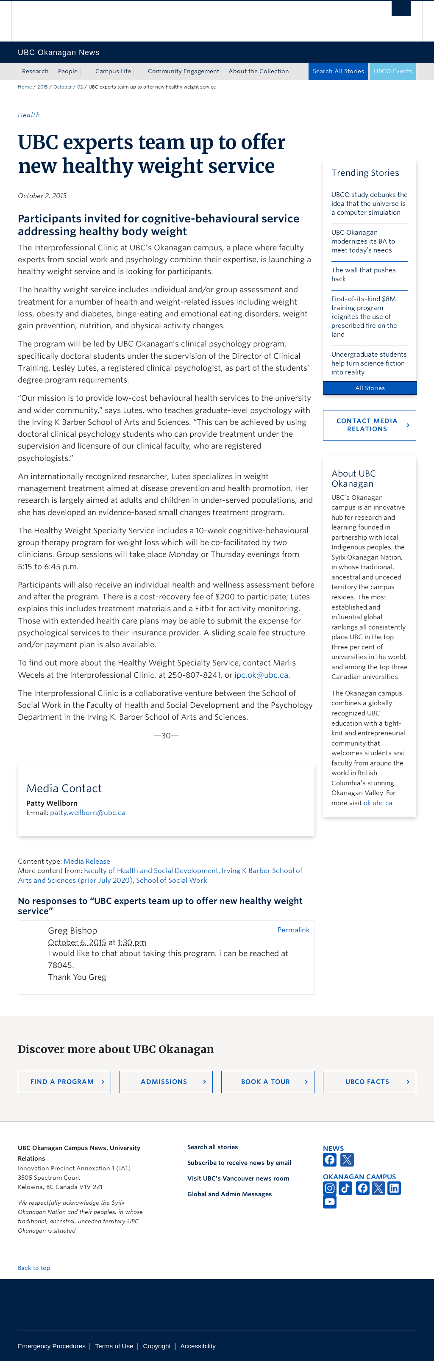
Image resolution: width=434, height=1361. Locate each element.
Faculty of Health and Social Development (151, 871)
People (68, 71)
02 (80, 87)
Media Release (87, 861)
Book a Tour (265, 1082)
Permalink (294, 930)
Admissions (164, 1082)
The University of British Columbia (38, 21)
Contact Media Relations (367, 425)
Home (25, 87)
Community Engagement (183, 71)
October (62, 87)
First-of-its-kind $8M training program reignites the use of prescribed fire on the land (364, 316)
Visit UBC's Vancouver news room (238, 1178)
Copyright (156, 1346)
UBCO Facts (367, 1082)
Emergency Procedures (52, 1346)
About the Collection (258, 71)
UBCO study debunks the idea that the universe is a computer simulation (369, 203)
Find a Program (62, 1082)
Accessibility (198, 1346)
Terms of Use (114, 1346)
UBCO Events (393, 71)
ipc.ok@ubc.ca (261, 675)
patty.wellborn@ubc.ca (87, 813)
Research (35, 71)
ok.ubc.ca (378, 803)
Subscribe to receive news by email (239, 1162)
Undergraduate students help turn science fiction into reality (369, 363)
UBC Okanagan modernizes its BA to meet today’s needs (363, 241)
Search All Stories (338, 71)
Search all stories (212, 1147)
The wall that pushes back (363, 274)
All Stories (370, 388)
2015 (42, 87)
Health (29, 115)
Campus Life (113, 71)
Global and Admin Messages (229, 1194)
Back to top (38, 1267)
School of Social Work (171, 880)
